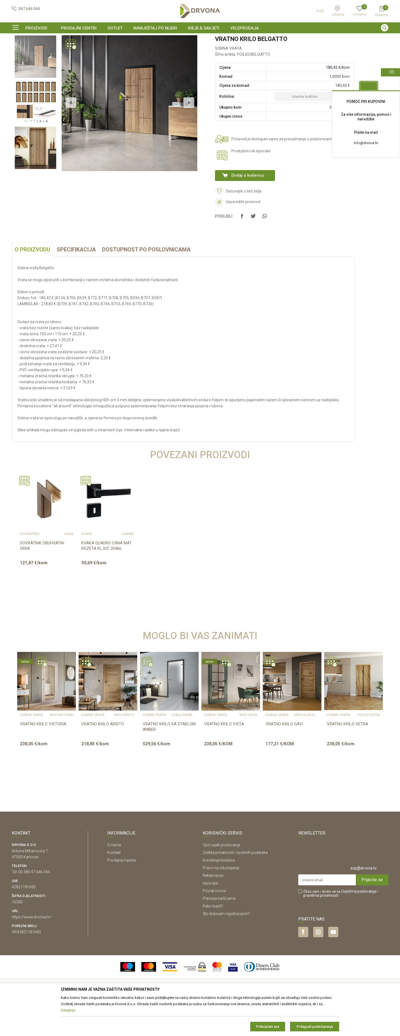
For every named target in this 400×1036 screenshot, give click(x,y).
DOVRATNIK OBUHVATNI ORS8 (42, 579)
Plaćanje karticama (219, 932)
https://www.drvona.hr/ (32, 950)
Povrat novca (214, 924)
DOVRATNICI (30, 567)
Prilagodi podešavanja (315, 1027)
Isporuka (210, 916)
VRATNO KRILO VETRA (347, 757)
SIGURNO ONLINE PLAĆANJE (199, 39)
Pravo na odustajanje (221, 901)
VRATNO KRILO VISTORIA (43, 757)
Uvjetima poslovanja (358, 924)
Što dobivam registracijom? (226, 947)
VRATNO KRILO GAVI (284, 757)
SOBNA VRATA (85, 50)
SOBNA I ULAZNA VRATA (50, 50)
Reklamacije (213, 909)
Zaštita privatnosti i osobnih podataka (235, 886)
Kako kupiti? (213, 939)
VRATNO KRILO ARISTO (102, 757)
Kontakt (114, 886)
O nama (114, 878)
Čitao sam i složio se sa (340, 927)
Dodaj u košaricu (247, 208)
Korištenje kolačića (219, 893)
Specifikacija (76, 283)
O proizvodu (32, 283)
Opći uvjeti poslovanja (221, 878)
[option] (200, 39)
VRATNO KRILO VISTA (224, 757)
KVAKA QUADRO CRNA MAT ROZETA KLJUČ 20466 (106, 579)
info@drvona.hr (366, 143)
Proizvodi (19, 50)
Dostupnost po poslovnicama (146, 283)
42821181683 (24, 920)
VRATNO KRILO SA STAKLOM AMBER (169, 760)
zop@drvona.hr (363, 901)
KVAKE (86, 567)
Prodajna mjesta (121, 893)
